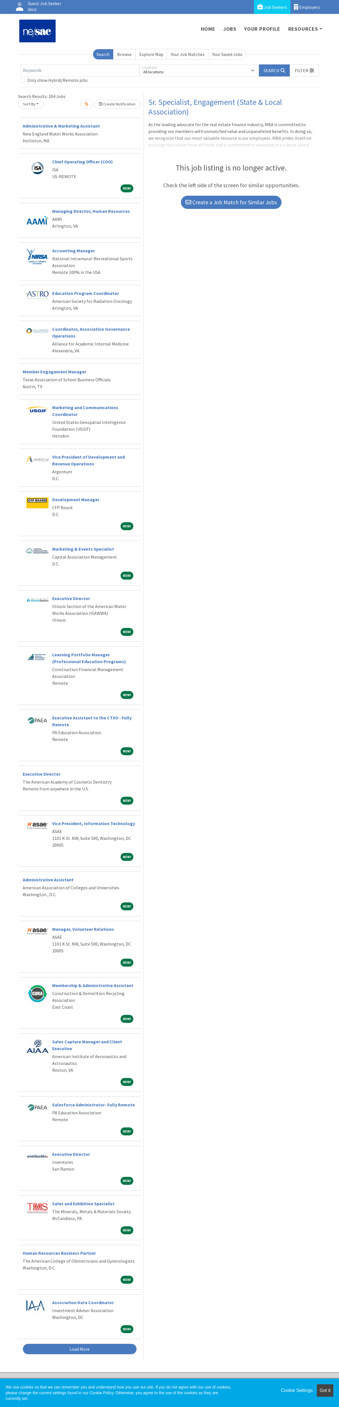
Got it (325, 1390)
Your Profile (262, 29)
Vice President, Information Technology (93, 823)
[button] (304, 70)
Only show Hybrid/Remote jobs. (58, 80)
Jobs (229, 29)
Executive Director (71, 598)
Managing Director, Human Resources (91, 211)
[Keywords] (80, 70)
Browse (124, 54)
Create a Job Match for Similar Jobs (231, 202)
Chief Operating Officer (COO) (82, 162)
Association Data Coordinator (83, 1302)
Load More (80, 1349)
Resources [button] (303, 29)
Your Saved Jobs (227, 54)
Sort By (29, 104)
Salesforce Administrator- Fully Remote (93, 1105)
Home (208, 29)
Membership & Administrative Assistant (92, 985)
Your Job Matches (188, 54)
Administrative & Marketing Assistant (61, 126)
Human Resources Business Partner (59, 1253)
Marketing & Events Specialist (83, 549)
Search (103, 54)
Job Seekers (272, 7)
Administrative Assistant (48, 880)
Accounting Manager (73, 250)
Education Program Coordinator (85, 293)
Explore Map (151, 54)
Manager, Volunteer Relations (83, 929)
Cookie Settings (297, 1390)
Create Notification (117, 104)
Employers (307, 7)
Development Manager (75, 499)
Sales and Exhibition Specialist (83, 1203)
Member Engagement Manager (54, 371)
